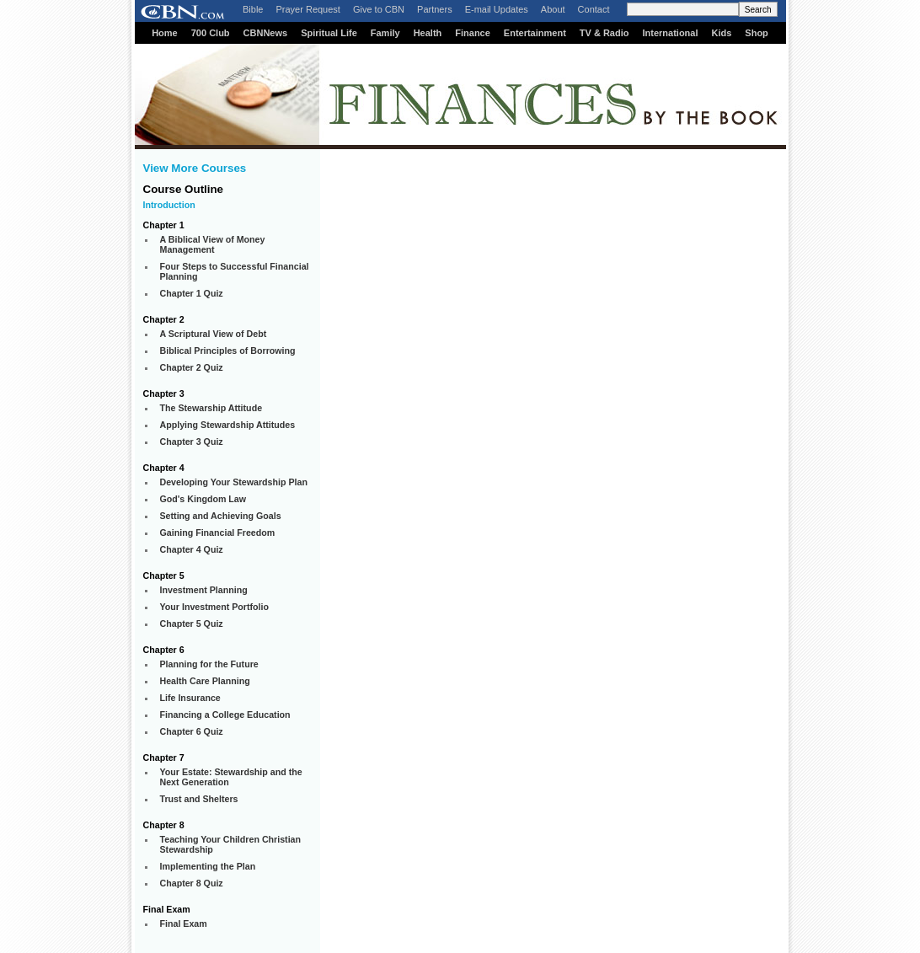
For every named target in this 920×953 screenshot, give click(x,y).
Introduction (169, 205)
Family (385, 33)
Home (165, 33)
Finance (472, 33)
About (553, 9)
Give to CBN (378, 9)
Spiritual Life (329, 33)
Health (428, 33)
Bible (253, 9)
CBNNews (265, 33)
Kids (722, 33)
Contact (594, 9)
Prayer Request (307, 9)
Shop (756, 33)
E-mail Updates (496, 9)
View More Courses (195, 168)
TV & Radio (604, 33)
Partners (434, 9)
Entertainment (535, 33)
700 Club (210, 33)
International (670, 33)
